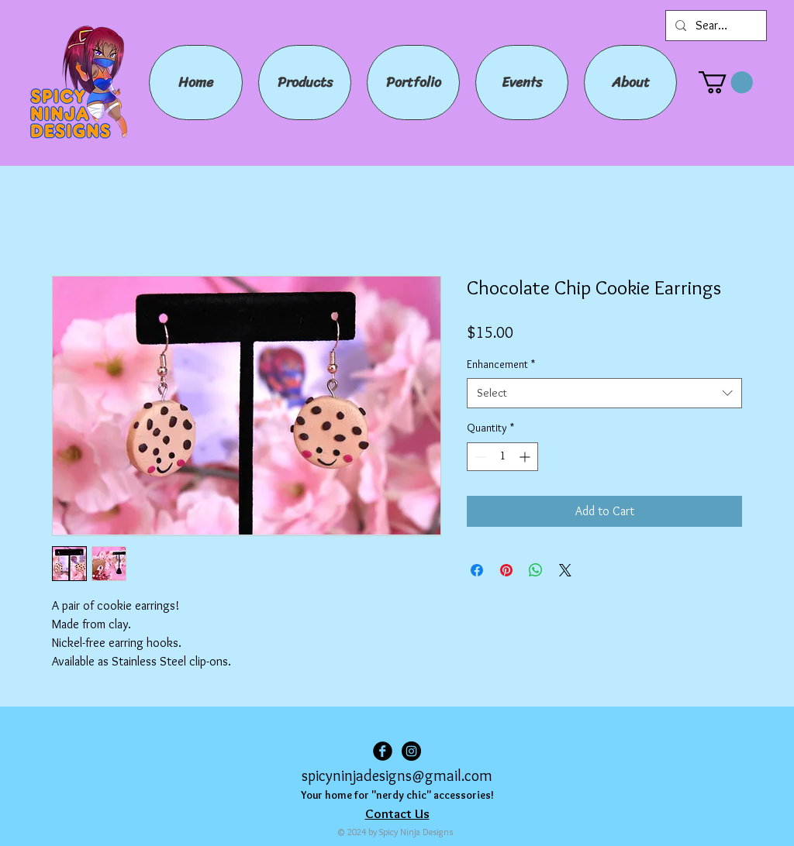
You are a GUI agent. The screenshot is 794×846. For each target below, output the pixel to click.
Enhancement (501, 364)
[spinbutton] (502, 456)
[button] (726, 82)
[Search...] (715, 25)
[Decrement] (478, 456)
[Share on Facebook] (477, 570)
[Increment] (526, 456)
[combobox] (604, 393)
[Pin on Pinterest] (506, 570)
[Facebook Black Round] (382, 751)
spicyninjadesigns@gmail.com (397, 775)
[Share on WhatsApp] (535, 570)
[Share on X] (565, 570)
